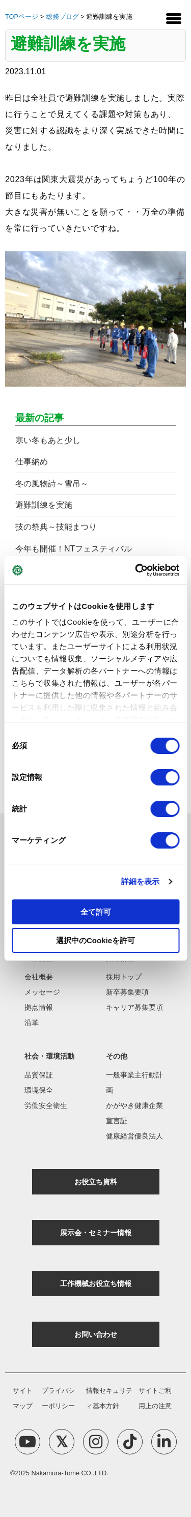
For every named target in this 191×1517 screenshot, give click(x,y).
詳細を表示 (140, 881)
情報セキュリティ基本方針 (109, 1398)
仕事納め (31, 461)
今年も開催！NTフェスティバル (73, 548)
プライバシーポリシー (58, 1398)
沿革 (31, 1022)
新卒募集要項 (127, 992)
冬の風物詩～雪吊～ (52, 483)
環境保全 (38, 1090)
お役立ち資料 (95, 1182)
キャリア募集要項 (134, 1007)
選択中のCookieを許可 (95, 940)
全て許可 (95, 912)
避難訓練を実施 (43, 505)
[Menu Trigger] (173, 17)
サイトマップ (23, 1398)
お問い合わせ (95, 1334)
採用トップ (124, 977)
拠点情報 (38, 1007)
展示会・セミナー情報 (95, 1233)
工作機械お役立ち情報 (95, 1283)
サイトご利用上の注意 (155, 1398)
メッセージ (42, 992)
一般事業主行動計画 (134, 1082)
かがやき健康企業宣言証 (134, 1113)
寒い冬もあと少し (47, 440)
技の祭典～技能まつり (56, 526)
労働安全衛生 (45, 1105)
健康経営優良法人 (134, 1136)
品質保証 (38, 1075)
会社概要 (38, 977)
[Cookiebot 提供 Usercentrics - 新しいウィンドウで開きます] (136, 570)
